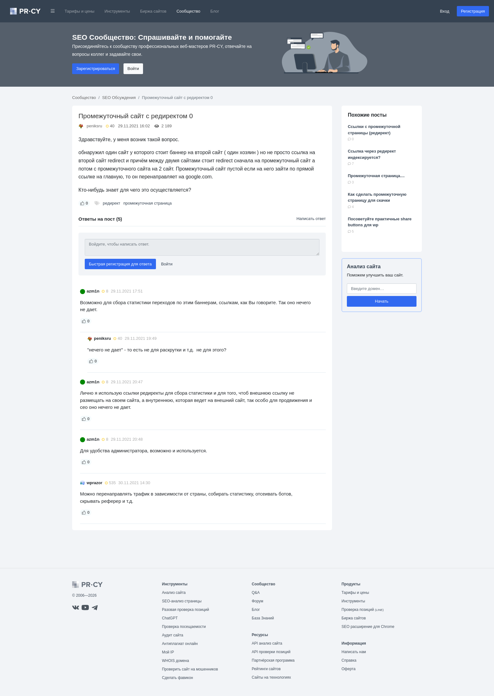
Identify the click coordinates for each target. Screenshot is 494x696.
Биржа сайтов (153, 11)
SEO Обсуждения (119, 97)
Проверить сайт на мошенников (190, 669)
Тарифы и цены (80, 11)
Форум (257, 601)
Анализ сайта (364, 266)
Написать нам (354, 652)
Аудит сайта (172, 635)
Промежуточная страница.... (376, 175)
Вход (444, 11)
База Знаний (263, 618)
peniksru (94, 126)
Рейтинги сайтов (266, 669)
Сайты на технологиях (271, 677)
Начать (381, 301)
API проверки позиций (271, 652)
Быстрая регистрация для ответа (120, 264)
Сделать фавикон (177, 678)
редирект (111, 203)
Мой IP (168, 652)
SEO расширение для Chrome (368, 626)
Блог (214, 11)
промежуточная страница (147, 203)
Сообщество (188, 11)
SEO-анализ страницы (182, 601)
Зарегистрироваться (95, 68)
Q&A (256, 592)
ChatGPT (170, 618)
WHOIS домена (175, 660)
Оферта (348, 669)
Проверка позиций (363, 609)
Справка (349, 660)
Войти (133, 68)
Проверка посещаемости (184, 626)
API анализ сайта (267, 643)
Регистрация (473, 11)
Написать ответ (311, 218)
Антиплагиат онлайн (180, 643)
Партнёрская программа (273, 660)
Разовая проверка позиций (185, 609)
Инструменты (117, 11)
